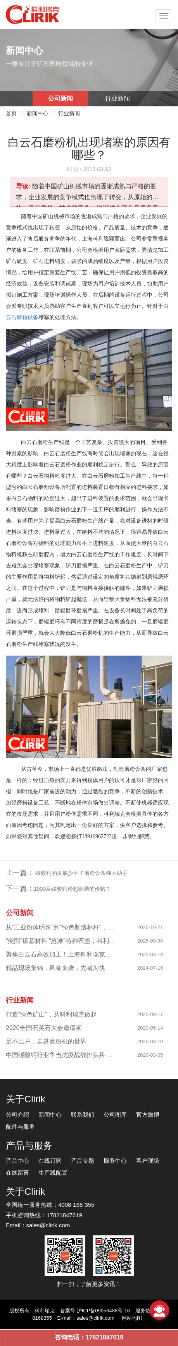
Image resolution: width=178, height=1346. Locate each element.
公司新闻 (60, 98)
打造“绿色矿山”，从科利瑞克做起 (51, 1014)
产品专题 (82, 1160)
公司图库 (115, 1114)
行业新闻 (117, 98)
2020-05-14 (150, 1028)
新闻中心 (37, 113)
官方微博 (147, 1114)
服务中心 (115, 1160)
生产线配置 (52, 1172)
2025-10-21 (150, 927)
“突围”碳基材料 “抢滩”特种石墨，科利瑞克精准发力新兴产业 (61, 941)
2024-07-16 (150, 968)
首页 (11, 113)
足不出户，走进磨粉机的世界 (46, 1041)
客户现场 (147, 1160)
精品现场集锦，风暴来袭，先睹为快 (55, 968)
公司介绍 (17, 1114)
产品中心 (17, 1160)
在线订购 (50, 1160)
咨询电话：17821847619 (89, 1337)
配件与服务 (20, 1126)
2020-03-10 (150, 1041)
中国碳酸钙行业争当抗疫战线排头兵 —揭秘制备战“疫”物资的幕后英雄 (61, 1055)
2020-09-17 (150, 1014)
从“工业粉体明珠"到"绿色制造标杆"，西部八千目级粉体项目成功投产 (61, 927)
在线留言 (17, 1172)
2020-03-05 (150, 1055)
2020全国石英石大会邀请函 (44, 1028)
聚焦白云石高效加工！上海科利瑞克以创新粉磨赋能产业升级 (61, 954)
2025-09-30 (150, 941)
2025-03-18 (150, 954)
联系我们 (82, 1114)
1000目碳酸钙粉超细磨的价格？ (72, 889)
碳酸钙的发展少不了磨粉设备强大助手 (81, 873)
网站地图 (132, 1318)
